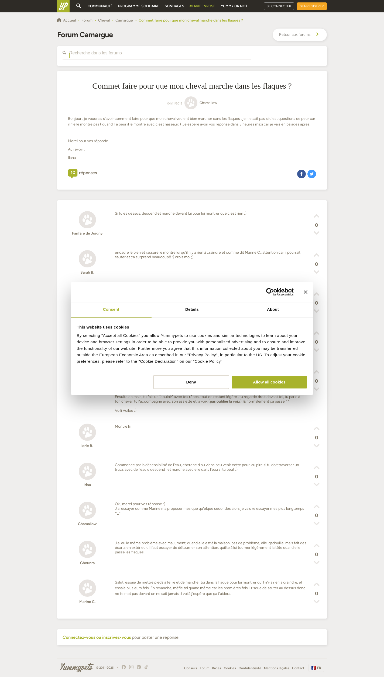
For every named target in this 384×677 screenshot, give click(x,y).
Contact (298, 668)
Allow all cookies (269, 382)
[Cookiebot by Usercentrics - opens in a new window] (270, 292)
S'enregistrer (312, 6)
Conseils (190, 668)
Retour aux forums (299, 35)
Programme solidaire (138, 6)
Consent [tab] (111, 309)
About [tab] (273, 309)
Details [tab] (192, 309)
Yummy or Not (234, 6)
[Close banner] (305, 292)
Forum (204, 668)
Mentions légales (276, 668)
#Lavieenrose (202, 6)
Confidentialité (250, 668)
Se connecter (279, 6)
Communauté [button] (100, 6)
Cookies (230, 668)
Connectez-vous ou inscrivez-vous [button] (97, 637)
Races (216, 668)
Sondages (174, 6)
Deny (191, 382)
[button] (301, 173)
